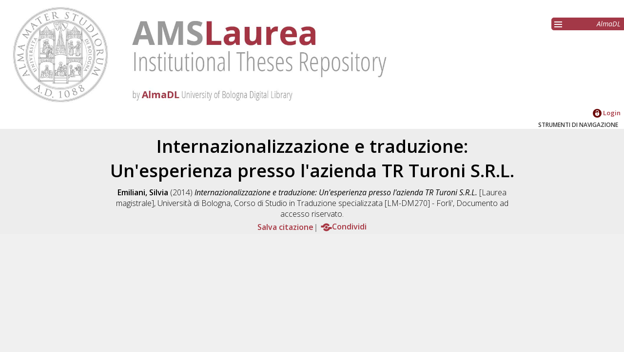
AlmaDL (609, 23)
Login (607, 112)
